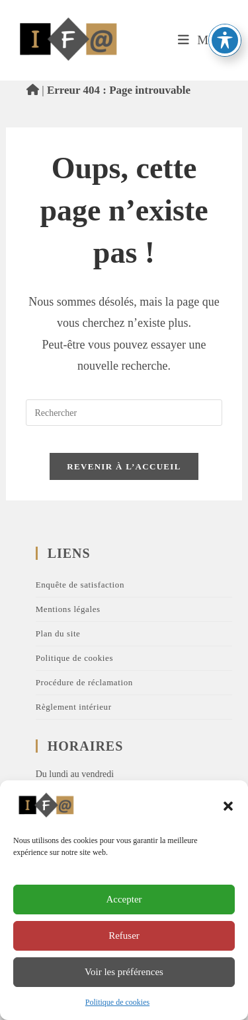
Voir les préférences (124, 972)
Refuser (124, 935)
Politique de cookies (117, 1002)
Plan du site (58, 633)
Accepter (124, 899)
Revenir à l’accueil (124, 466)
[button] (228, 806)
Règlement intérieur (74, 707)
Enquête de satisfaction (80, 585)
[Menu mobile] (203, 40)
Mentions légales (68, 609)
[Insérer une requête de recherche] (124, 412)
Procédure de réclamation (84, 682)
